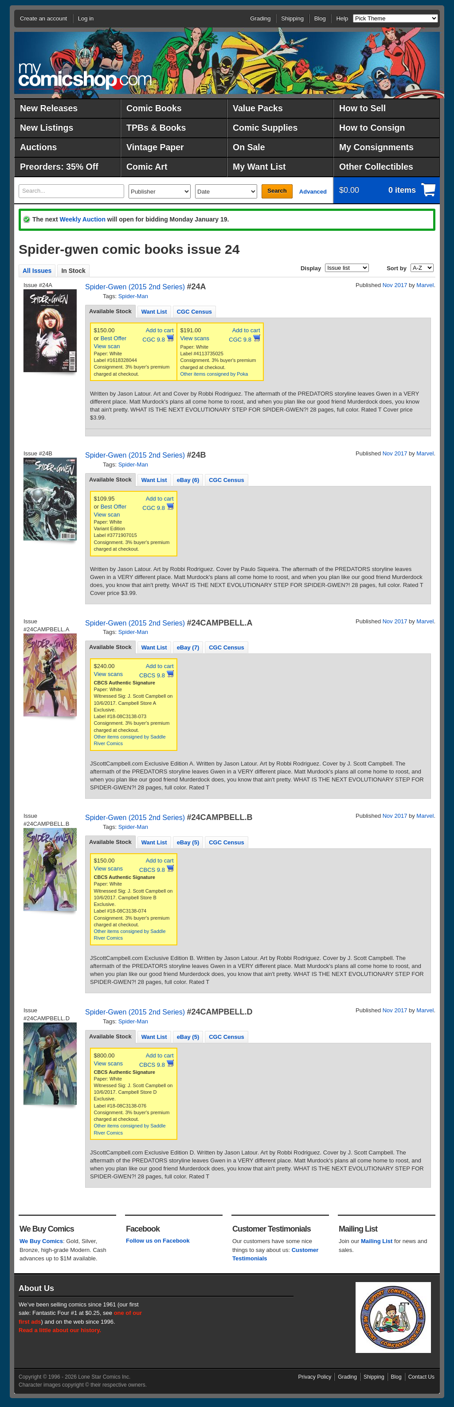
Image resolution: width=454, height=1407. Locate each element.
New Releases (49, 108)
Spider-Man (133, 296)
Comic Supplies (265, 127)
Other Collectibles (376, 166)
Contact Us (421, 1377)
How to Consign (372, 127)
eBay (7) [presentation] (188, 647)
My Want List (259, 166)
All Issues (37, 270)
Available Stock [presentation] (110, 311)
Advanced (313, 191)
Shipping (292, 18)
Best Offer (113, 338)
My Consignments (376, 147)
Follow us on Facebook (158, 1240)
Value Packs (258, 108)
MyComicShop (85, 76)
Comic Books (154, 108)
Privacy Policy (315, 1377)
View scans (195, 338)
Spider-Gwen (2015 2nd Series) (135, 287)
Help (342, 18)
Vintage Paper (155, 147)
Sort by (397, 268)
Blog (320, 18)
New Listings (46, 127)
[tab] (110, 311)
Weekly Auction (82, 219)
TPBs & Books (156, 127)
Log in (86, 18)
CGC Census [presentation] (194, 311)
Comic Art (146, 166)
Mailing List (377, 1241)
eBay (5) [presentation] (188, 842)
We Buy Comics (41, 1241)
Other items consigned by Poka (214, 374)
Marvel (425, 285)
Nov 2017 (395, 285)
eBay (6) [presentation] (188, 480)
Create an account (43, 18)
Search (276, 190)
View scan (107, 346)
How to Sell (362, 108)
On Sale (249, 147)
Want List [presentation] (154, 311)
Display (311, 268)
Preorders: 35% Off (59, 166)
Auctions (38, 147)
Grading (260, 18)
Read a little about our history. (60, 1330)
